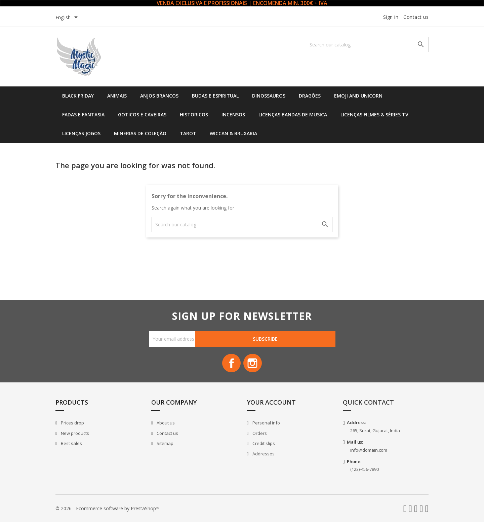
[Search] (367, 44)
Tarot (188, 133)
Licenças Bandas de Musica (292, 114)
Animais (117, 95)
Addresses (263, 455)
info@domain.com (368, 452)
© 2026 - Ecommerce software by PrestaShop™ (107, 510)
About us (165, 424)
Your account (271, 404)
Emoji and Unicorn (358, 95)
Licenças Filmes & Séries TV (374, 114)
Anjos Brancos (159, 95)
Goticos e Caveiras (142, 114)
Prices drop (72, 424)
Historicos (194, 114)
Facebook (230, 364)
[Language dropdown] (67, 18)
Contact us (416, 17)
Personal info (265, 424)
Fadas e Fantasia (83, 114)
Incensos (233, 114)
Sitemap (164, 445)
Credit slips (263, 445)
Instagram (253, 364)
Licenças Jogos (81, 133)
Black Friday (78, 95)
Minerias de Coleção (140, 133)
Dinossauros (268, 95)
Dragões (310, 95)
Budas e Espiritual (215, 95)
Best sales (71, 445)
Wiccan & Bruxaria (233, 133)
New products (74, 435)
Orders (259, 435)
